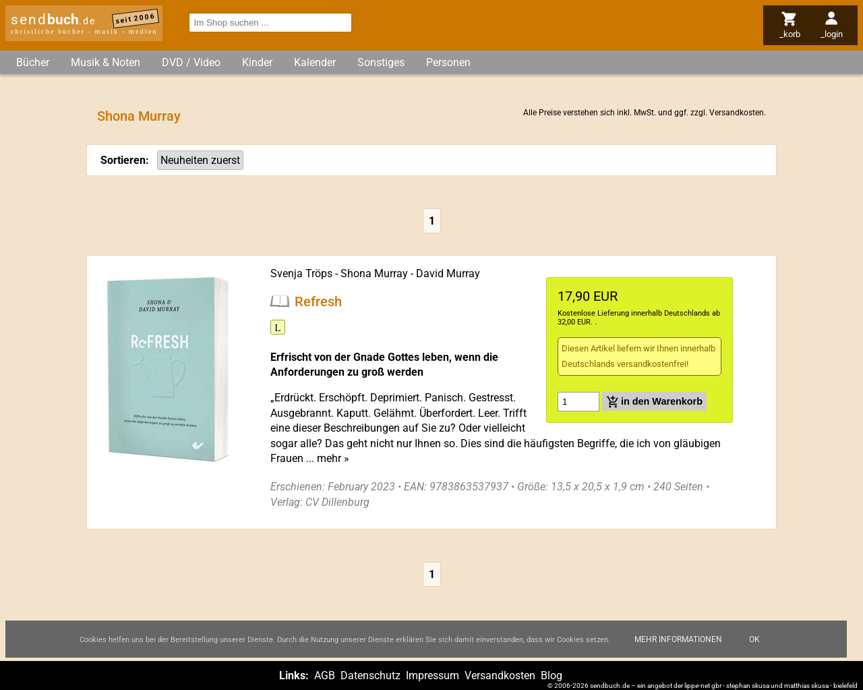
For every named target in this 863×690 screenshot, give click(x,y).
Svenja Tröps (301, 273)
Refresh (318, 301)
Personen (448, 62)
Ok (754, 649)
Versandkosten (736, 112)
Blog (551, 675)
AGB (324, 675)
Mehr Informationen (678, 649)
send (53, 19)
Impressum (432, 675)
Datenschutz (370, 675)
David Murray (448, 273)
